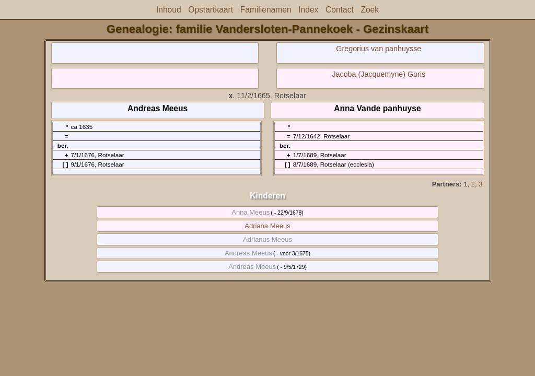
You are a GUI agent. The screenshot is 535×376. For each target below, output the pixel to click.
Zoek (369, 9)
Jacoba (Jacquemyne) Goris (378, 74)
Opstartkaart (210, 9)
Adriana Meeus (267, 226)
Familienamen (266, 9)
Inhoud (168, 9)
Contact (339, 9)
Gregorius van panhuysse (378, 48)
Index (308, 9)
